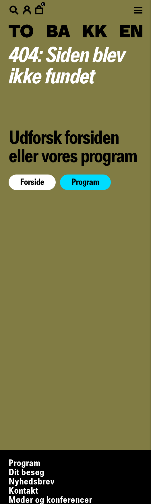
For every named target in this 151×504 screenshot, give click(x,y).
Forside (32, 182)
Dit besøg (26, 472)
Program (85, 182)
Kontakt (23, 491)
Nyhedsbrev (32, 481)
